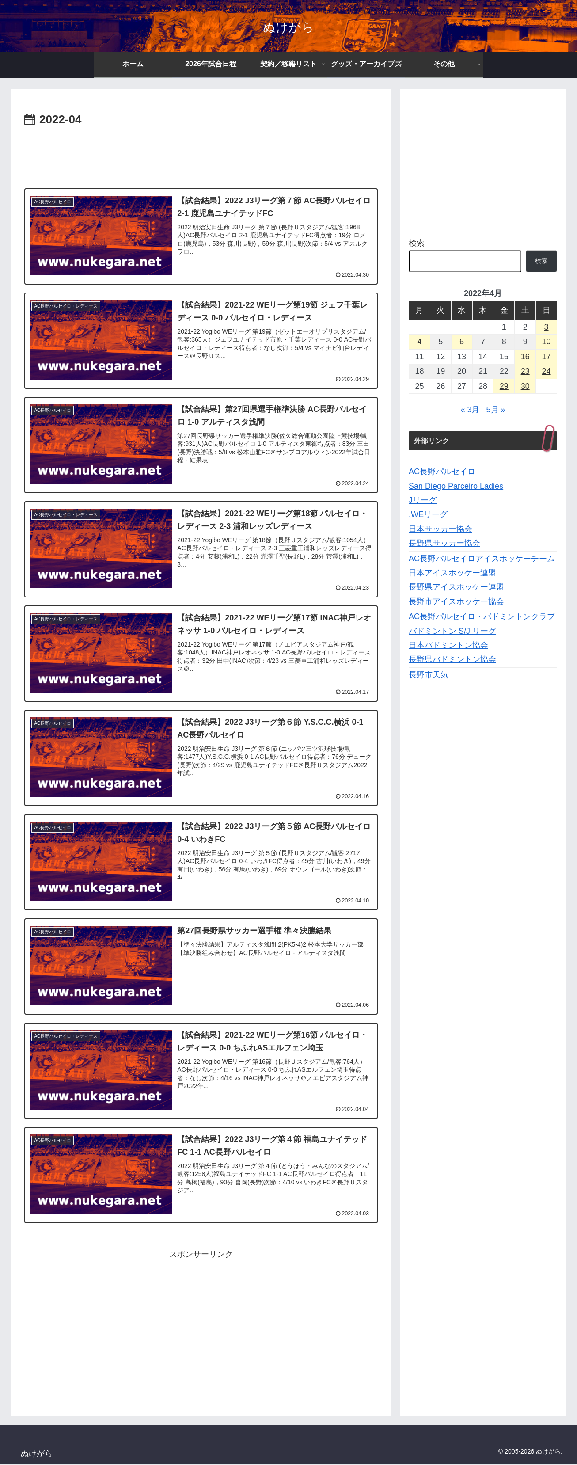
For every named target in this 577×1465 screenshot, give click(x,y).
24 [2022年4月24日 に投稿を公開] (546, 371)
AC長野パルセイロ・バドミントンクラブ (482, 616)
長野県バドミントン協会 (452, 659)
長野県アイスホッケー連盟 (456, 586)
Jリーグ (423, 500)
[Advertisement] (201, 154)
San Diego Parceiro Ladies (456, 486)
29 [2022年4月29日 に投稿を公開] (504, 386)
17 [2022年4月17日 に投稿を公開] (546, 356)
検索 (417, 243)
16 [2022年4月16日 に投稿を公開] (525, 356)
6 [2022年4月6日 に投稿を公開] (461, 341)
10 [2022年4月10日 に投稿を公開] (546, 341)
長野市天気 (428, 674)
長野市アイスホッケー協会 (456, 601)
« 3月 (469, 409)
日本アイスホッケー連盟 (452, 572)
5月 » (495, 409)
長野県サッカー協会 (444, 543)
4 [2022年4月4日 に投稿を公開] (419, 341)
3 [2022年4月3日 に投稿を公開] (546, 327)
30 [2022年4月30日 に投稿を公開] (525, 386)
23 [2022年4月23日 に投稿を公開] (525, 371)
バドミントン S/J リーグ (452, 631)
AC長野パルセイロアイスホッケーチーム (482, 558)
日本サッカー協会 (440, 529)
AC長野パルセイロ (442, 471)
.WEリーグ (428, 514)
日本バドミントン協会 (448, 645)
